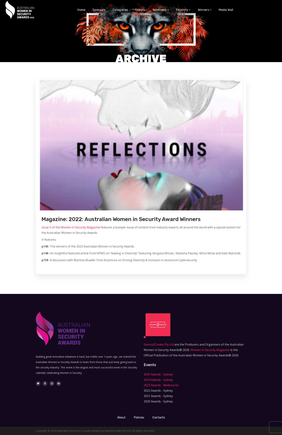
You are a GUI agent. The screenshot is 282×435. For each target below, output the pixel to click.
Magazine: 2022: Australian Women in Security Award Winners (121, 219)
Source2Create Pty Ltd (159, 344)
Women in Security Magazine (210, 350)
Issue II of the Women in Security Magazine (71, 227)
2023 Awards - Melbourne (161, 385)
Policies (139, 417)
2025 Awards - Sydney (158, 374)
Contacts (158, 417)
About (121, 417)
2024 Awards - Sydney (158, 380)
